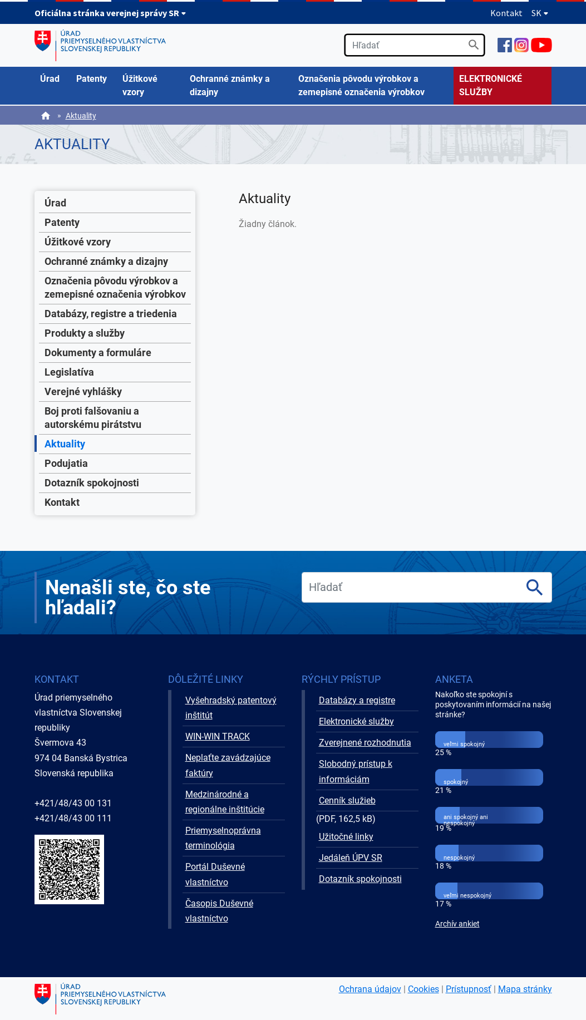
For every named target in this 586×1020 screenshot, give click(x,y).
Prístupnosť (468, 989)
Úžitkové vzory (78, 242)
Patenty (62, 222)
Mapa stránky (525, 989)
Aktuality (81, 115)
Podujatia (66, 463)
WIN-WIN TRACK (217, 736)
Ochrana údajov (370, 989)
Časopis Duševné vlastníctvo (219, 911)
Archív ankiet (457, 924)
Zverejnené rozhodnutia (365, 742)
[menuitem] (53, 79)
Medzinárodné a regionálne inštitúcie (224, 802)
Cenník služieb (347, 800)
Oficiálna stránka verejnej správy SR (110, 12)
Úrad (55, 203)
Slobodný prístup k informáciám (355, 771)
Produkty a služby (85, 333)
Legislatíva (69, 372)
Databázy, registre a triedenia (111, 313)
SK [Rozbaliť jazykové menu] (540, 12)
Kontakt (506, 12)
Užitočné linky (346, 836)
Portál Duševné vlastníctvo (215, 874)
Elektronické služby (356, 721)
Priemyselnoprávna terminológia (223, 838)
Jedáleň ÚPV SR (350, 858)
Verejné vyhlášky (83, 391)
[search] (414, 45)
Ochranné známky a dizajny (106, 261)
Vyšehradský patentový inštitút (231, 708)
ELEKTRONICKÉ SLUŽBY (490, 85)
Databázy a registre (357, 700)
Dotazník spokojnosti (92, 483)
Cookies (423, 989)
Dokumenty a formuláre (98, 352)
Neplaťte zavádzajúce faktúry (227, 765)
